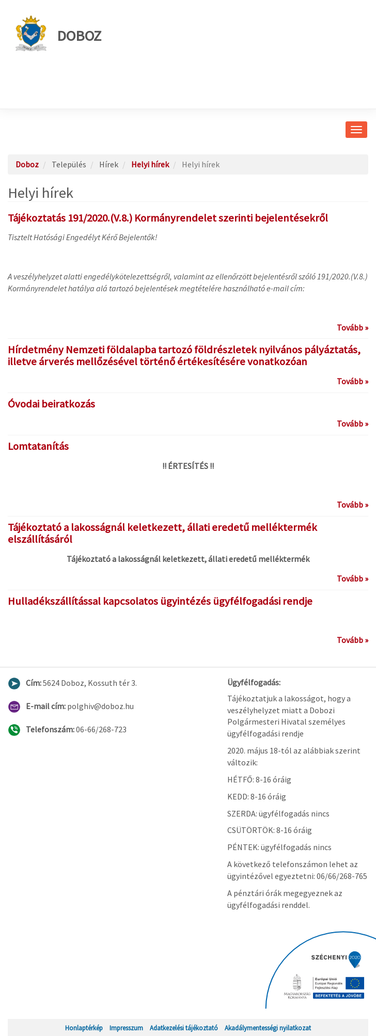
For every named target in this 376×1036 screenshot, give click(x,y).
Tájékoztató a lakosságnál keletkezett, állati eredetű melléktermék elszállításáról (162, 533)
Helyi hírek (150, 164)
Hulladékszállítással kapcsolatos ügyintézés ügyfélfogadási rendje (160, 601)
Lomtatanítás (38, 446)
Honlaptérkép (84, 1028)
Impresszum (126, 1028)
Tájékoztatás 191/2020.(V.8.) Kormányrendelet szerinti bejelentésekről (168, 218)
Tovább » (352, 327)
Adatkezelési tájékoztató (184, 1028)
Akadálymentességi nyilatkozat (268, 1028)
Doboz (58, 33)
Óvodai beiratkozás (51, 404)
